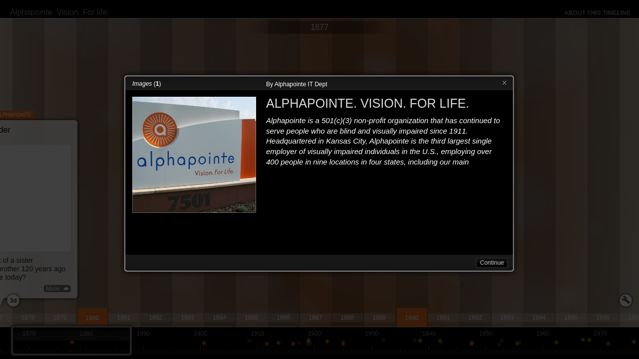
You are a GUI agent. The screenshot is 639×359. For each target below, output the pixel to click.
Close (504, 83)
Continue (492, 262)
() (146, 83)
